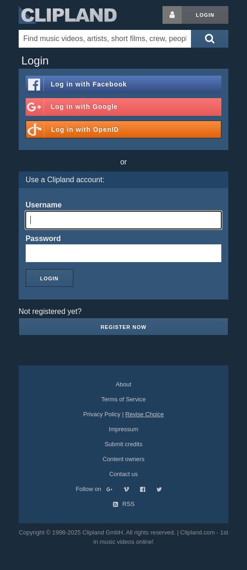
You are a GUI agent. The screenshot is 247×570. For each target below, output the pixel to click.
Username (44, 205)
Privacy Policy (101, 414)
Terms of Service (123, 399)
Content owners (124, 459)
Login (205, 15)
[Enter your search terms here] (105, 39)
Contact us (123, 473)
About (123, 384)
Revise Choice (144, 414)
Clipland (68, 15)
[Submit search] (209, 39)
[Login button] (172, 15)
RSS (124, 503)
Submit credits (123, 444)
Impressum (123, 429)
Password (43, 238)
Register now (123, 327)
